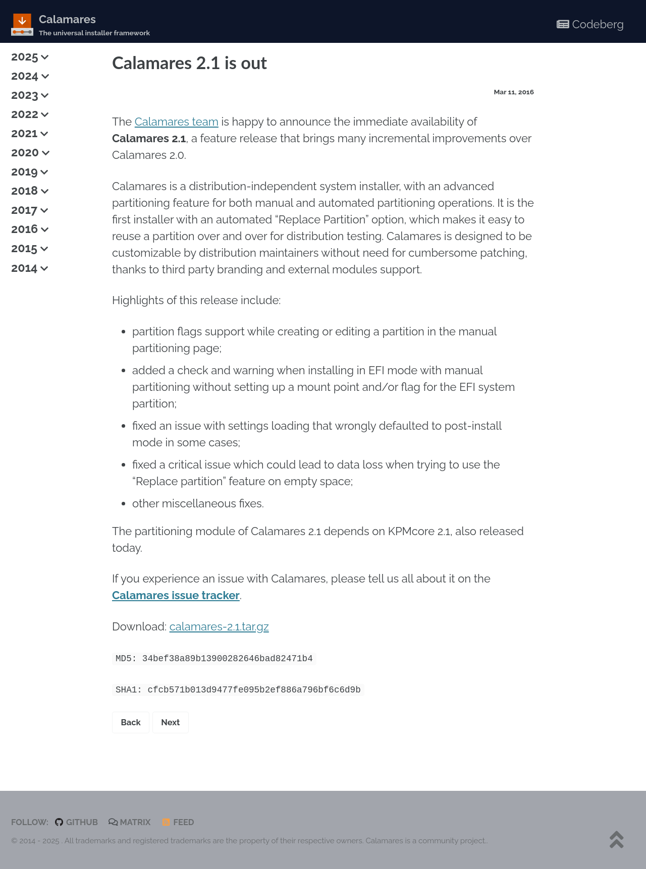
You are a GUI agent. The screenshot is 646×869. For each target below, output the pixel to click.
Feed (177, 822)
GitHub (76, 822)
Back (131, 722)
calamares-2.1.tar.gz (219, 626)
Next (170, 722)
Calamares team (177, 121)
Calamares (94, 25)
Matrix (130, 822)
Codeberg (590, 24)
